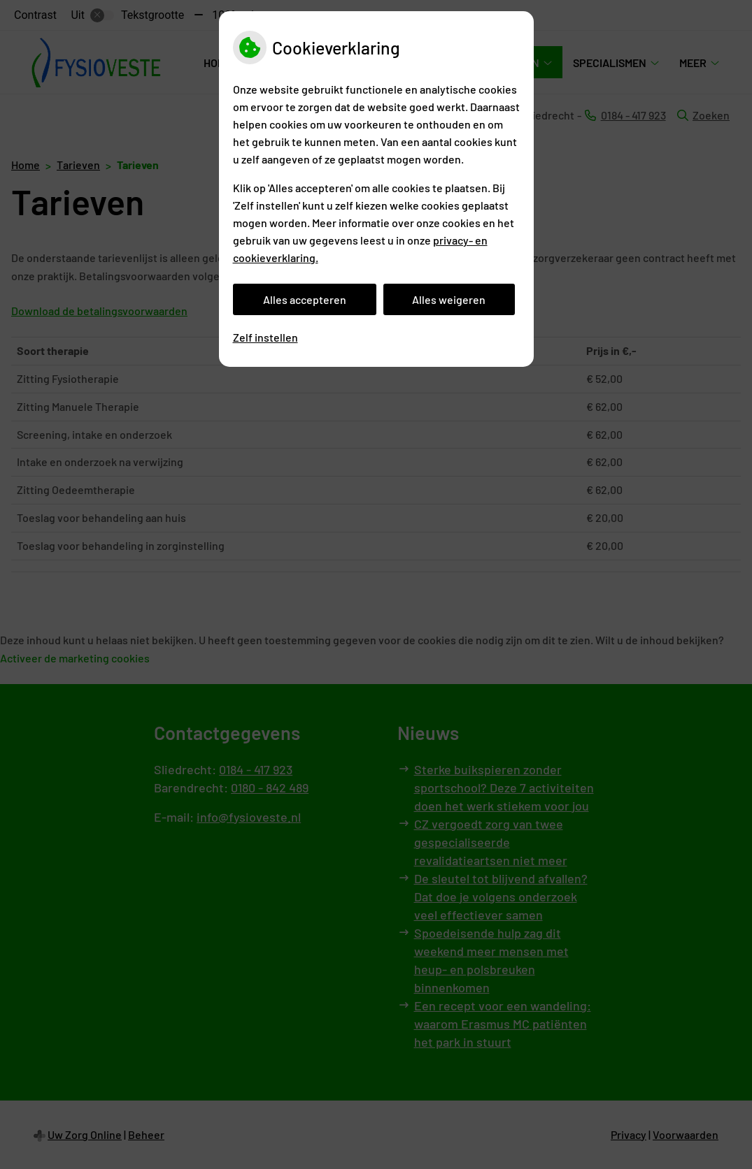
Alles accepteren (304, 299)
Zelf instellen (265, 337)
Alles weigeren (448, 299)
